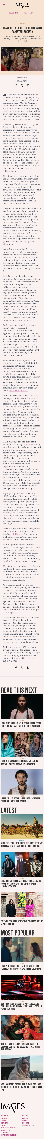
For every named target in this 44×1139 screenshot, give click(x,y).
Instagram (4, 1123)
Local (24, 13)
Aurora (24, 1121)
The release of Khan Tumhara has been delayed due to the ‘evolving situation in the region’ (20, 1046)
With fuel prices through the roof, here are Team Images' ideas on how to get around (22, 845)
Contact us (4, 1116)
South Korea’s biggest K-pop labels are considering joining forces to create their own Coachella (21, 1006)
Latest (9, 810)
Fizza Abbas (23, 77)
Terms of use (5, 1133)
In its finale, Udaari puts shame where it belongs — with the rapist (20, 800)
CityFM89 (25, 1118)
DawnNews (25, 1123)
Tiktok (3, 1125)
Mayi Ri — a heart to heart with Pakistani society (22, 30)
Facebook (4, 1118)
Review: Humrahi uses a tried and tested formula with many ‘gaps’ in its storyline (21, 967)
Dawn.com (25, 1116)
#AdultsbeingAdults (18, 391)
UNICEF (29, 445)
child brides (17, 534)
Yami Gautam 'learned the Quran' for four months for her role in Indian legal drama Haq (21, 1087)
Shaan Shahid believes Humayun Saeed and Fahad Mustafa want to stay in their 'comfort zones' (21, 883)
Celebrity (13, 13)
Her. (32, 13)
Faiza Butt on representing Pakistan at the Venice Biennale (22, 923)
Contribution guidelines (9, 1135)
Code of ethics (5, 1130)
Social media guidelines (8, 1128)
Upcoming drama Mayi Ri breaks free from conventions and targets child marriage (21, 725)
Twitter (4, 1121)
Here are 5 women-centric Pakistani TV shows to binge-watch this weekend (19, 762)
